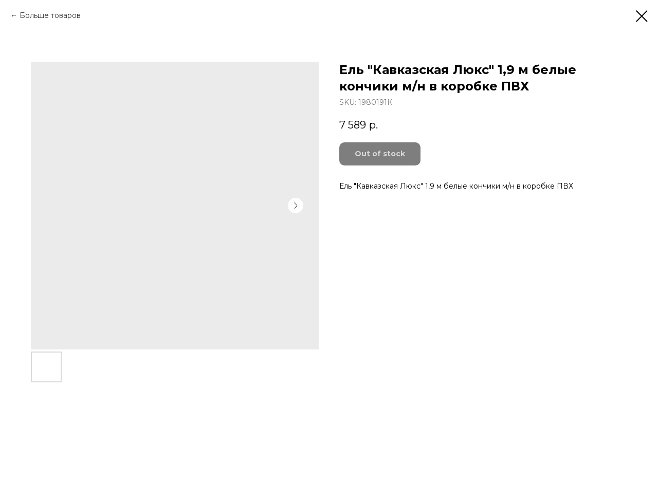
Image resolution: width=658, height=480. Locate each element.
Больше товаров (50, 15)
